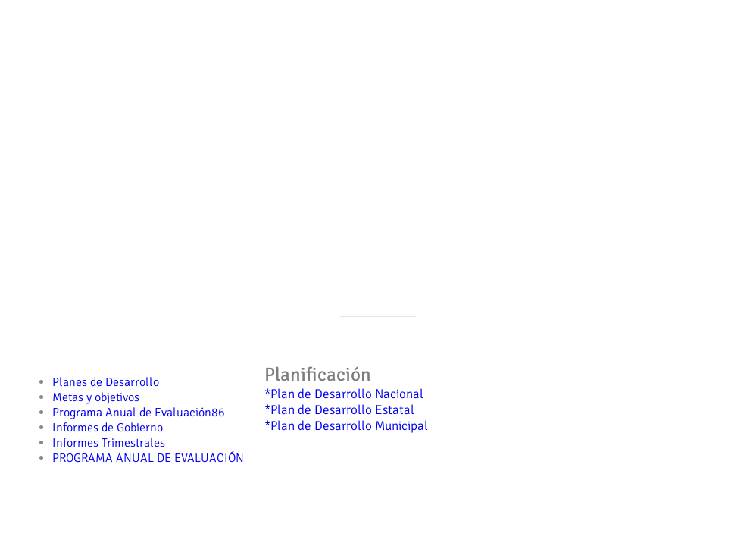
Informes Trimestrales (108, 442)
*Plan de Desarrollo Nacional (343, 394)
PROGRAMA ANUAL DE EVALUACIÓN (148, 458)
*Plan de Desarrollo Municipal (346, 426)
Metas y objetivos (95, 397)
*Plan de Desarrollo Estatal (339, 410)
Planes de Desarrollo (105, 382)
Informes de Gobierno (107, 427)
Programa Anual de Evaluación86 (138, 412)
